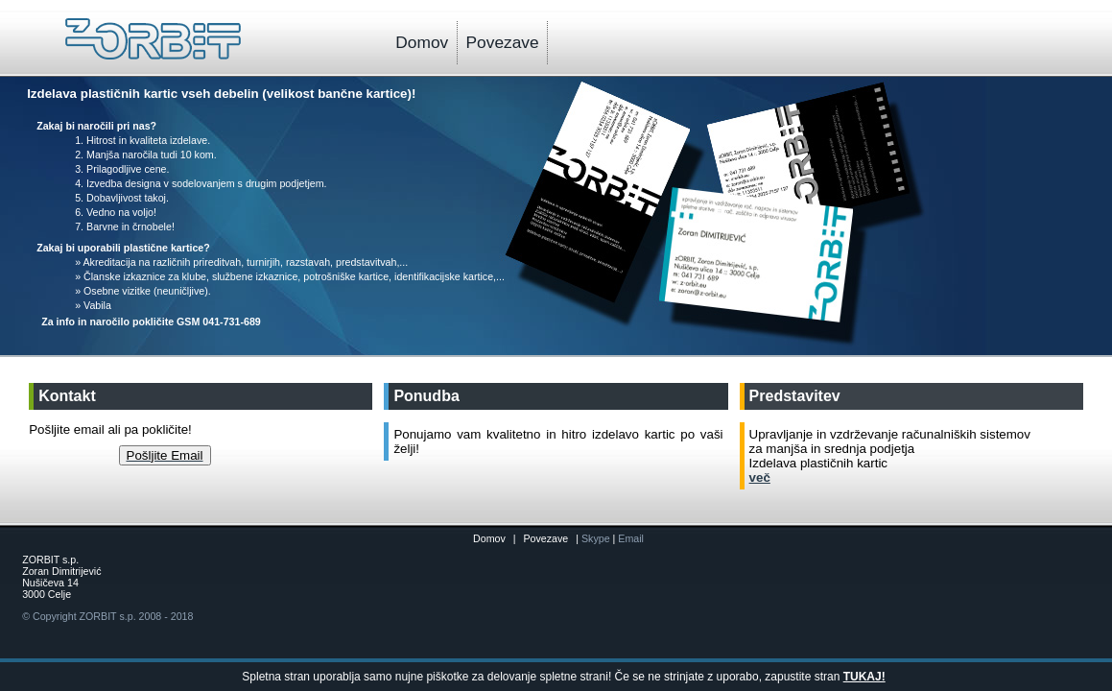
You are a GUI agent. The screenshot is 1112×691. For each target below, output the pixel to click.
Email (631, 538)
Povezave (502, 42)
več (759, 477)
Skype (597, 538)
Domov (421, 42)
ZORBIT (98, 616)
